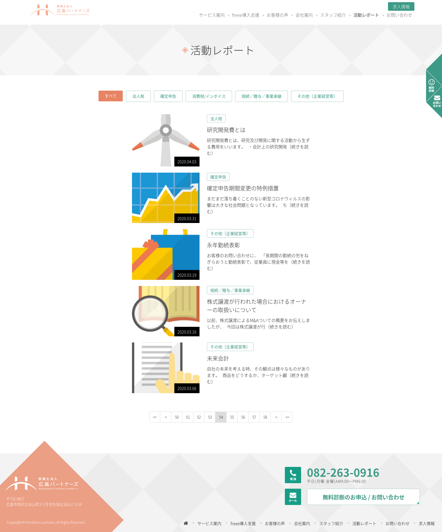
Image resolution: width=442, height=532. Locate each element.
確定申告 (168, 96)
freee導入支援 (205, 15)
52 (199, 417)
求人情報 (361, 6)
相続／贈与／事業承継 (261, 96)
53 (210, 417)
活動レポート (326, 15)
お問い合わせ (359, 15)
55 (232, 417)
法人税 (138, 96)
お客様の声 (237, 15)
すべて (111, 96)
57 (254, 417)
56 (243, 417)
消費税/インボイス (209, 96)
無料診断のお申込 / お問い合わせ (364, 497)
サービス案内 (172, 15)
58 (265, 417)
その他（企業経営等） (317, 96)
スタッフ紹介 (293, 15)
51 (188, 417)
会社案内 (264, 15)
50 (177, 417)
